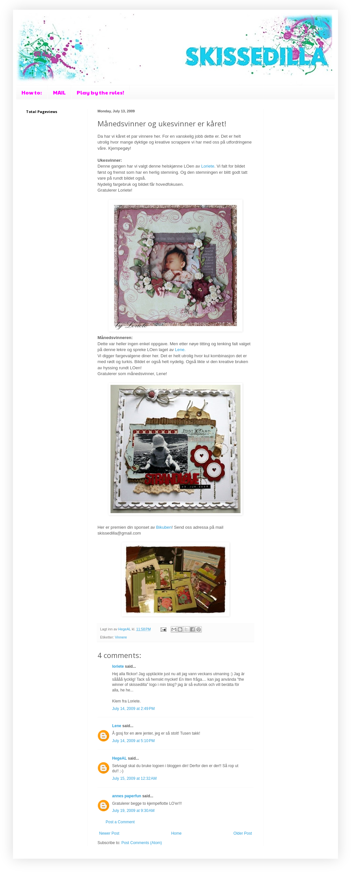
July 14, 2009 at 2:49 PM (133, 708)
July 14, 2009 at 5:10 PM (133, 741)
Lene (116, 726)
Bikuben (164, 527)
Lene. (180, 349)
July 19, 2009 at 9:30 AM (133, 810)
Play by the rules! (100, 92)
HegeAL (119, 758)
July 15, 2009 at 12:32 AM (134, 778)
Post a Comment (120, 822)
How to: (31, 92)
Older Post (242, 833)
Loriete (207, 166)
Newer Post (109, 833)
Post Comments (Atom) (141, 842)
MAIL (59, 92)
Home (176, 833)
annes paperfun (126, 796)
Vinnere (121, 637)
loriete (118, 666)
